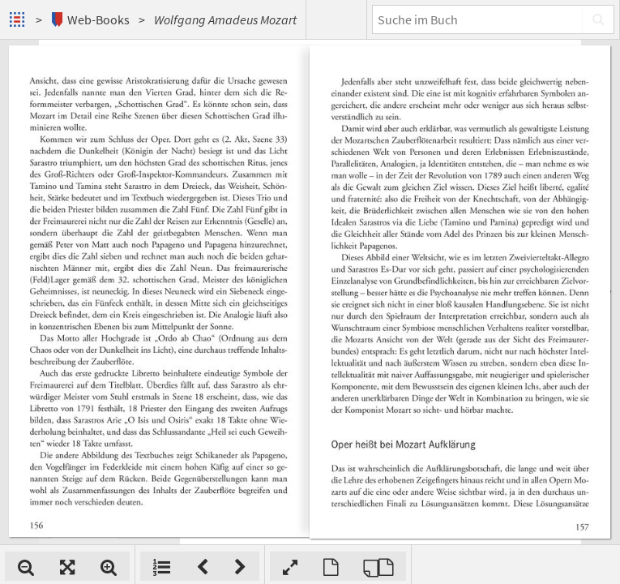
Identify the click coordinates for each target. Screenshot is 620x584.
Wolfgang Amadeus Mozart (225, 19)
